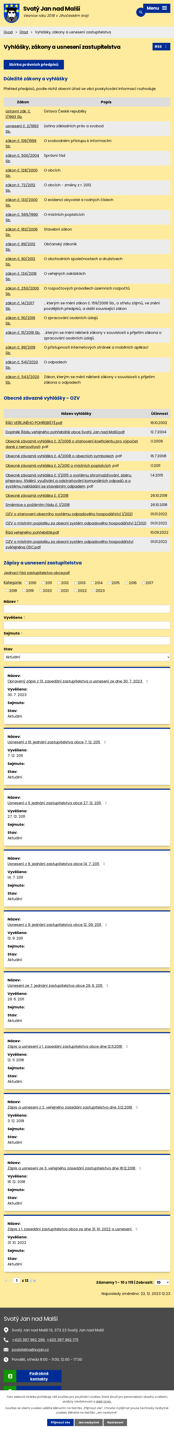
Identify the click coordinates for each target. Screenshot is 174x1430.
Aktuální (15, 716)
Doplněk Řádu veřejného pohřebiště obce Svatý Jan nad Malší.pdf (65, 432)
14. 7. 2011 (15, 877)
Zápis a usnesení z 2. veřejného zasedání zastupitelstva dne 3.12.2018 (73, 1107)
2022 (82, 590)
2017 (149, 582)
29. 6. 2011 (16, 999)
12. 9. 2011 (15, 938)
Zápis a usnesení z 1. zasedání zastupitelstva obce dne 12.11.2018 (68, 1046)
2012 (65, 582)
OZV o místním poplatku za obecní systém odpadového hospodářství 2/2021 (76, 523)
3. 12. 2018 (16, 1120)
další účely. (104, 1401)
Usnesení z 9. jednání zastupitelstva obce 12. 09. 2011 (58, 924)
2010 (32, 582)
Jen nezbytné (88, 1422)
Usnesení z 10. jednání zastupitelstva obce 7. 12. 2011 (57, 742)
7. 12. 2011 (15, 755)
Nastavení (115, 1422)
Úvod (8, 32)
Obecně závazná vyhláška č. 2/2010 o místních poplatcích (58, 465)
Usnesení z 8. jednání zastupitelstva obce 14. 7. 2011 (57, 863)
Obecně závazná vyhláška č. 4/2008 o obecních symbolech (60, 455)
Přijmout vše (60, 1422)
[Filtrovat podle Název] (87, 609)
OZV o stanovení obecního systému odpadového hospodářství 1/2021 (69, 513)
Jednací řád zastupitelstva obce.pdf (37, 572)
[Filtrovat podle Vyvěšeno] (87, 625)
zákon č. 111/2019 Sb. (23, 332)
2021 (65, 590)
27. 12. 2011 (16, 816)
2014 (99, 582)
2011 (48, 582)
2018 (13, 590)
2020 (47, 590)
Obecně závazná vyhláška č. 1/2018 (37, 495)
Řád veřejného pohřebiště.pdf (32, 532)
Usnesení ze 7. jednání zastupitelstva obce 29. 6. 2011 (59, 985)
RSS (161, 46)
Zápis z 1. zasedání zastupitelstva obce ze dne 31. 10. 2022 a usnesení (73, 1229)
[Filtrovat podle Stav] (87, 657)
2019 (30, 590)
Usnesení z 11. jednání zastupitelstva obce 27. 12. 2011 (58, 802)
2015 (116, 582)
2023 (100, 590)
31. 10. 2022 (17, 1242)
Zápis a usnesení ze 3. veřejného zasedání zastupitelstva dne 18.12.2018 (75, 1168)
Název (10, 601)
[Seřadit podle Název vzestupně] (18, 600)
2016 (133, 582)
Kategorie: (13, 582)
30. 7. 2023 (17, 694)
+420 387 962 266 (28, 1339)
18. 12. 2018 (16, 1181)
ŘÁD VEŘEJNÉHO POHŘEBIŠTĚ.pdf (34, 422)
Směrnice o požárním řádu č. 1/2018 (38, 504)
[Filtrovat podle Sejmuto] (87, 641)
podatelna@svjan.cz (30, 1349)
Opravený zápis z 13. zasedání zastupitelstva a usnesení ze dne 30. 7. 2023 (79, 681)
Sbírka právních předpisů (34, 64)
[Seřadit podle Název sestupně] (18, 602)
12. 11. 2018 (16, 1060)
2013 (82, 582)
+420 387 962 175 (62, 1339)
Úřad (24, 32)
